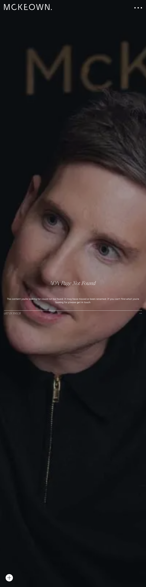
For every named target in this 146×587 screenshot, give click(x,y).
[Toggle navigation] (138, 8)
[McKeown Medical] (28, 7)
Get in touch (12, 313)
